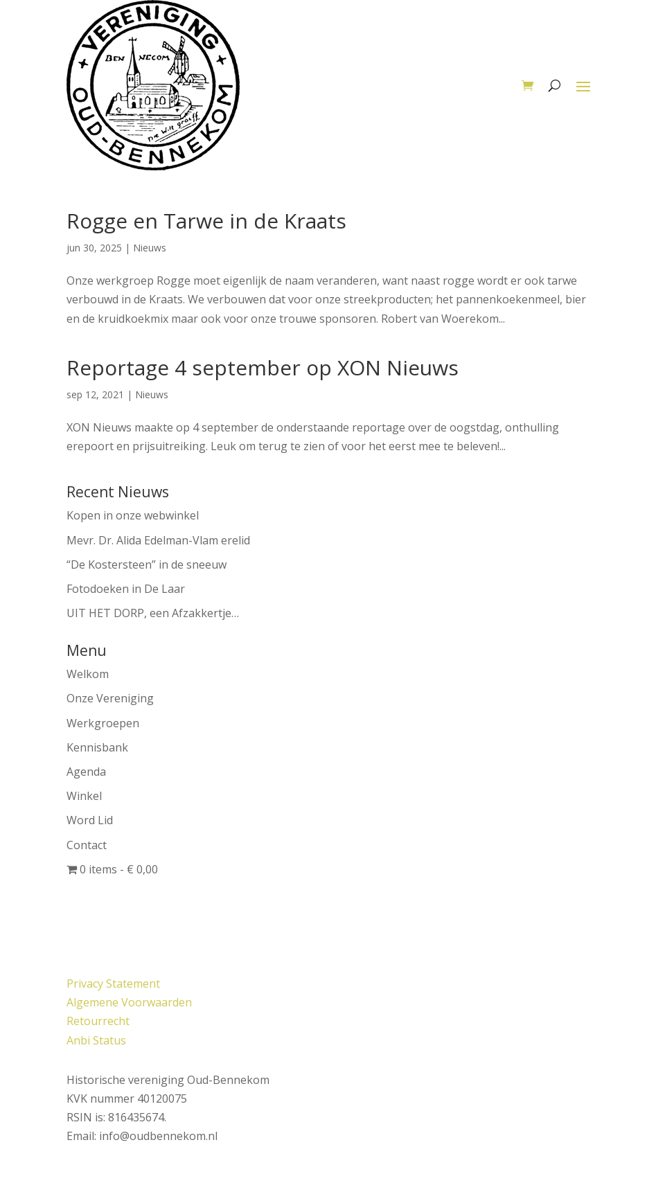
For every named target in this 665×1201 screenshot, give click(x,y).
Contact (86, 845)
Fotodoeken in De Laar (125, 588)
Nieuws (149, 247)
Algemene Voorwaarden (129, 1002)
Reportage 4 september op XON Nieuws (262, 367)
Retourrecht (98, 1021)
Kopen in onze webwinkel (132, 515)
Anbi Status (96, 1040)
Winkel (84, 795)
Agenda (86, 771)
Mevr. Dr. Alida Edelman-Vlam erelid (158, 540)
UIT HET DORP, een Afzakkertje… (152, 613)
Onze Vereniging (110, 698)
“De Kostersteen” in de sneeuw (146, 564)
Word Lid (89, 820)
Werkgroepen (102, 723)
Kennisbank (97, 747)
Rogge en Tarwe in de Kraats (206, 220)
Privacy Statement (113, 983)
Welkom (87, 674)
